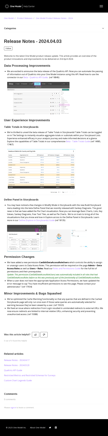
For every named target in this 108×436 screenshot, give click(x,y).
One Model (9, 18)
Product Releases (25, 18)
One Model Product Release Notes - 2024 (54, 18)
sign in (13, 407)
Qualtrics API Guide (13, 370)
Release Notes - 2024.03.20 (16, 365)
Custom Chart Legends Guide (18, 380)
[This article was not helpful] (44, 334)
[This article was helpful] (35, 334)
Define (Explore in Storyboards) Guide (37, 220)
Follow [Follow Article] (8, 48)
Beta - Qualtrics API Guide (35, 77)
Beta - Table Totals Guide (78, 141)
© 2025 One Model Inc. (16, 427)
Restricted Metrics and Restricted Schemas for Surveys (29, 375)
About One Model (37, 427)
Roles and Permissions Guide (66, 268)
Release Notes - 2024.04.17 (16, 360)
